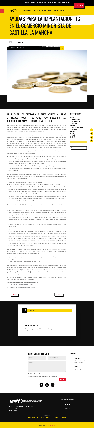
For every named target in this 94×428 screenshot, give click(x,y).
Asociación (26, 10)
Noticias (56, 10)
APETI (21, 42)
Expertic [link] (52, 425)
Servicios (35, 10)
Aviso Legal (32, 417)
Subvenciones (21, 47)
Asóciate (79, 5)
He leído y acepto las (42, 376)
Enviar (62, 379)
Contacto (63, 10)
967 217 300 (13, 408)
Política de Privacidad (44, 417)
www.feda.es (66, 408)
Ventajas (44, 10)
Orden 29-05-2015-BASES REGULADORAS (21, 285)
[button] (2, 11)
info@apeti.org (13, 410)
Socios (50, 10)
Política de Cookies (59, 417)
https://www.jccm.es (25, 269)
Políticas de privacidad (50, 376)
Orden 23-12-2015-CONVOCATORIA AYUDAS (22, 287)
